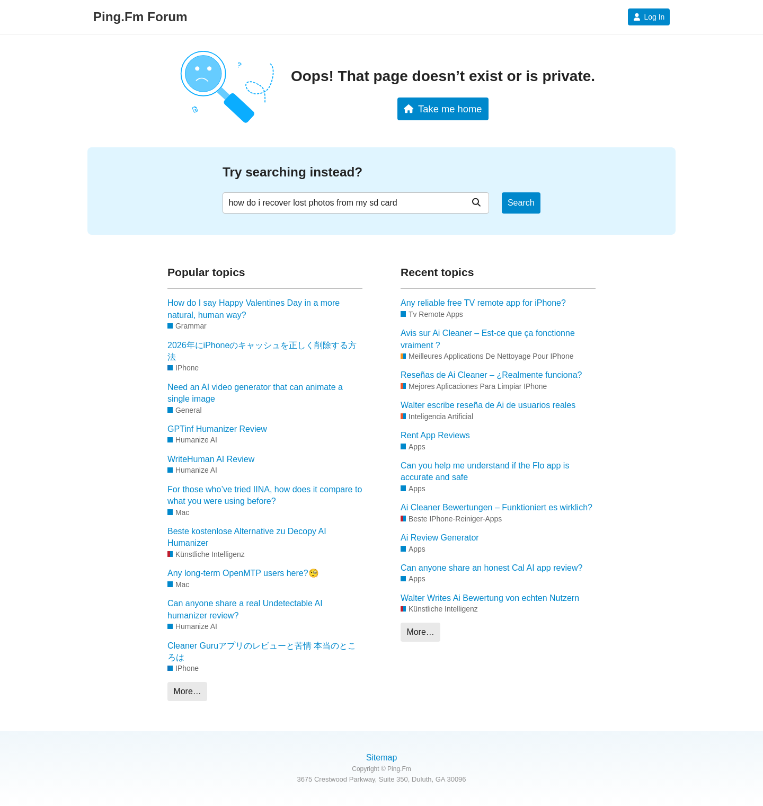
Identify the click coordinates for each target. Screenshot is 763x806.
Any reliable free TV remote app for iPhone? (483, 302)
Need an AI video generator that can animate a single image (255, 393)
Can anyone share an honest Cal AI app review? (491, 567)
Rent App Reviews (435, 435)
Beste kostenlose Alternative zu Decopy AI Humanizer (246, 537)
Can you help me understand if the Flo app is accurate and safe (485, 471)
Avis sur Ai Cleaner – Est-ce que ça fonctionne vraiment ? (488, 339)
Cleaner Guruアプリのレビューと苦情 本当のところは (262, 651)
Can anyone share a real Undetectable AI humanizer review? (245, 609)
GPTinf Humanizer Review (217, 428)
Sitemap (381, 757)
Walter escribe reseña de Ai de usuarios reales (488, 405)
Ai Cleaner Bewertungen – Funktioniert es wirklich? (496, 507)
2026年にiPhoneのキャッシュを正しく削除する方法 (262, 351)
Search (521, 202)
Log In (648, 17)
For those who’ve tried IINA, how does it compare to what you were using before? (264, 495)
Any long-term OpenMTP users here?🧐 (243, 573)
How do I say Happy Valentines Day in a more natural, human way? (253, 308)
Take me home (443, 108)
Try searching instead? (292, 172)
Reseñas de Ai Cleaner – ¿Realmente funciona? (491, 374)
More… (187, 691)
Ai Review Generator (440, 537)
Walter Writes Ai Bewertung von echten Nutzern (490, 598)
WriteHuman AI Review (210, 459)
